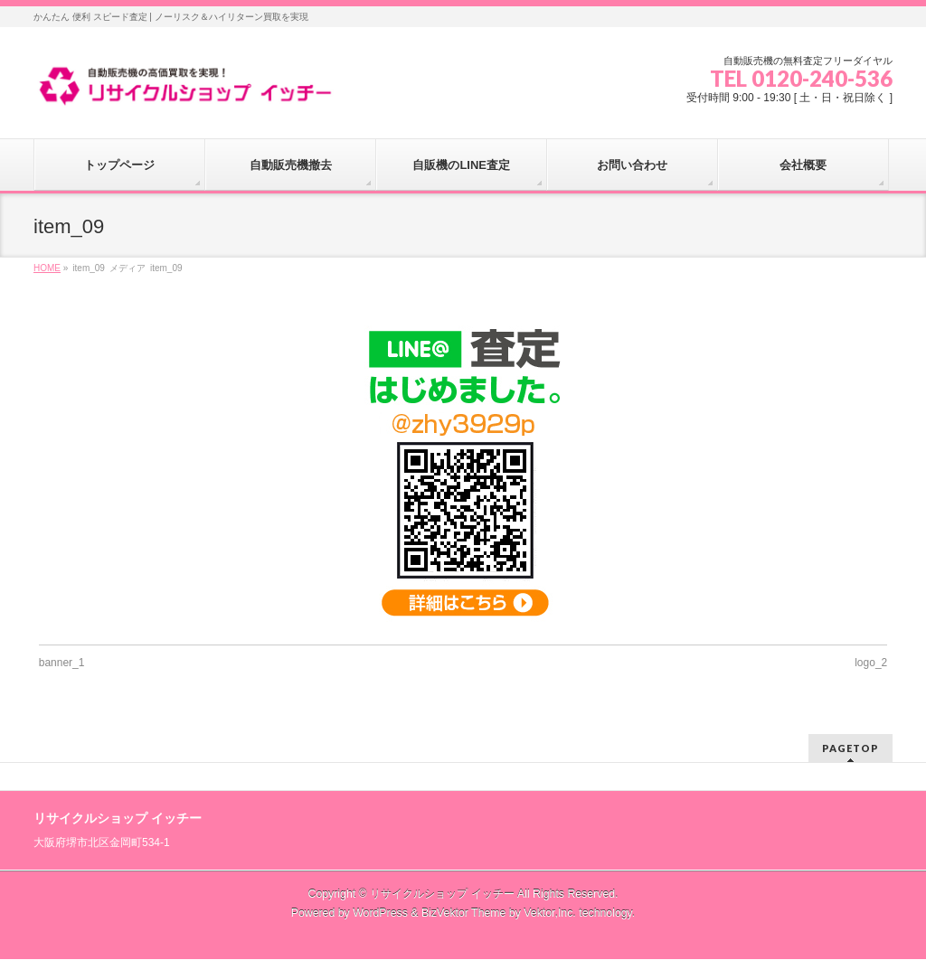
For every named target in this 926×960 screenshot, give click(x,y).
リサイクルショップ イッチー (442, 894)
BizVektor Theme (463, 913)
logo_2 (871, 662)
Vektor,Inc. (550, 913)
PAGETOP (850, 748)
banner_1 (62, 662)
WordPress (380, 913)
